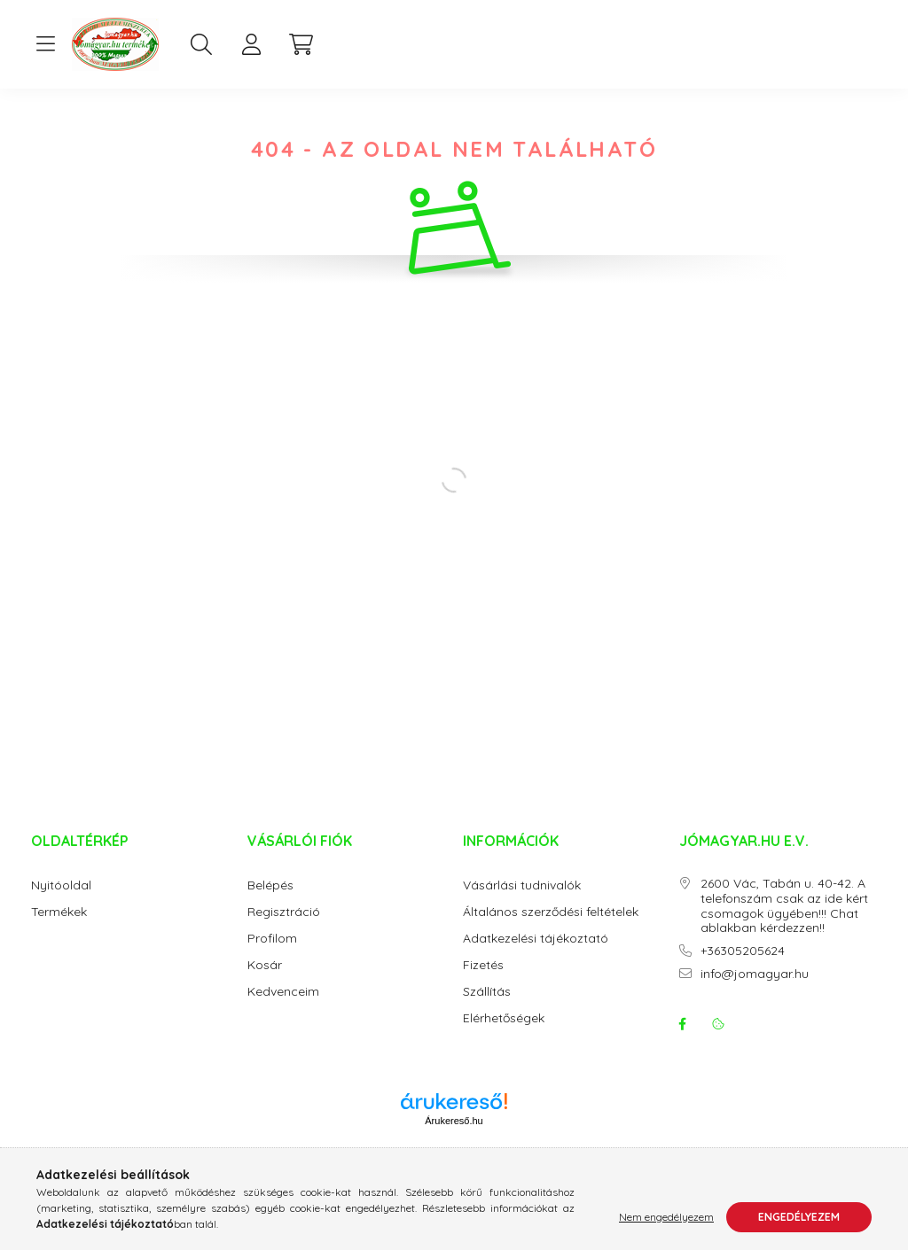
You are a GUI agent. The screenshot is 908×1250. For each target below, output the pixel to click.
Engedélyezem (799, 1216)
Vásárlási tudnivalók (522, 903)
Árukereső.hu (453, 1138)
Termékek (59, 929)
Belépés (270, 903)
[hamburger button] (45, 44)
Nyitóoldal (61, 903)
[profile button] (251, 44)
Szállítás (487, 1009)
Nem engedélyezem (666, 1216)
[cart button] (300, 44)
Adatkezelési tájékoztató (535, 956)
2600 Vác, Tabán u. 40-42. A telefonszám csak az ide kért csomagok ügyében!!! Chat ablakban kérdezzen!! (784, 923)
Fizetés (483, 982)
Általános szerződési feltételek (550, 929)
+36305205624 (743, 968)
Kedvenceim (283, 1009)
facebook (683, 1042)
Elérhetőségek (503, 1036)
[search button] (201, 44)
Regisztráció (283, 929)
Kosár (264, 982)
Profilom (272, 956)
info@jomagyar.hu (755, 991)
